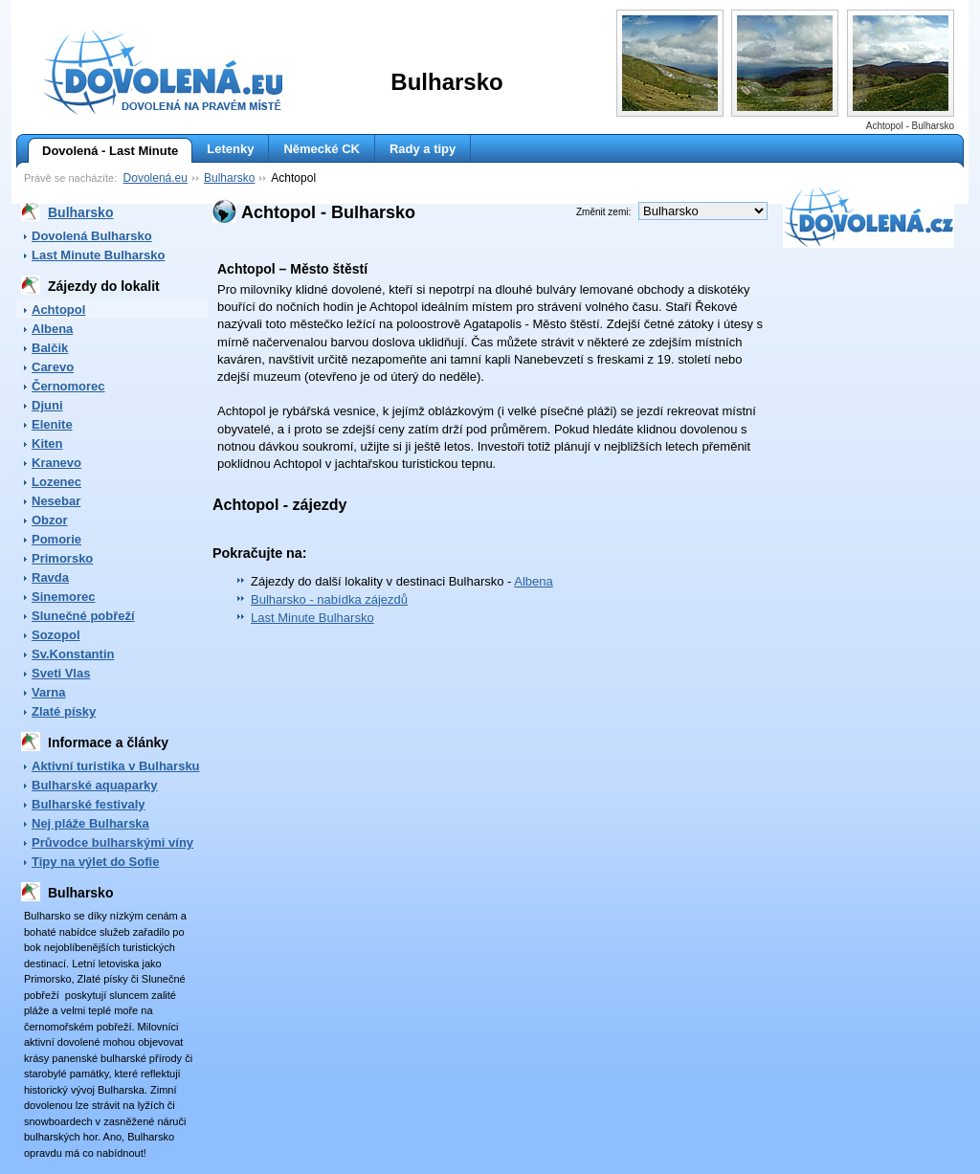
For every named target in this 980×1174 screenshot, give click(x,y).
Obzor (50, 520)
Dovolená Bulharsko (92, 236)
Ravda (50, 577)
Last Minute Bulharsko (98, 255)
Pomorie (56, 539)
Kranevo (56, 462)
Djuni (47, 405)
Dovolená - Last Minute (103, 151)
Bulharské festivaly (88, 804)
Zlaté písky (64, 711)
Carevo (53, 367)
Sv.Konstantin (73, 654)
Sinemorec (63, 596)
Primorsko (62, 558)
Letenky (230, 149)
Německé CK (321, 149)
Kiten (47, 443)
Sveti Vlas (61, 673)
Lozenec (56, 482)
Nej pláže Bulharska (90, 823)
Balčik (50, 348)
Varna (48, 692)
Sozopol (56, 635)
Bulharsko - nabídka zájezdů (329, 599)
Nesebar (56, 501)
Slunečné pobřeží (83, 616)
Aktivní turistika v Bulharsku (116, 766)
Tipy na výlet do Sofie (95, 861)
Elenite (52, 424)
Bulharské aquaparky (95, 785)
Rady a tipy (423, 149)
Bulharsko (229, 178)
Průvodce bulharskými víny (112, 842)
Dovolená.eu (155, 178)
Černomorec (68, 386)
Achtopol (58, 309)
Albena (52, 328)
